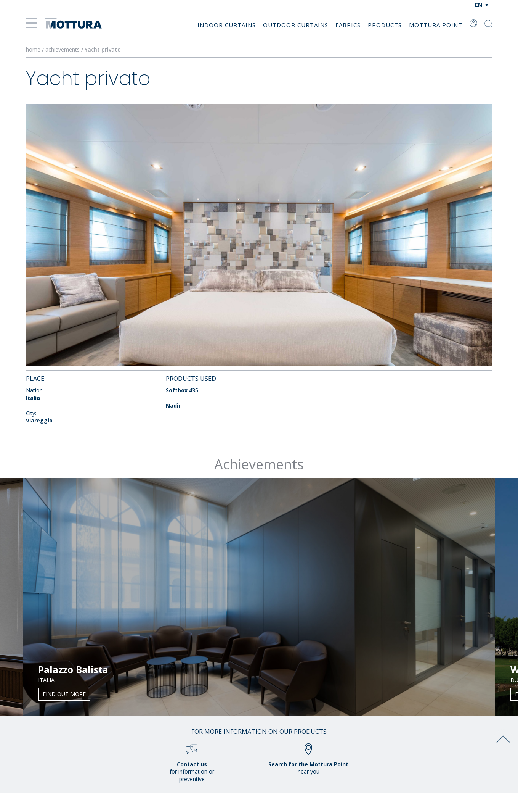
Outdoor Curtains (295, 25)
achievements (62, 49)
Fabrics (348, 25)
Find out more (64, 694)
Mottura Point (435, 25)
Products (385, 25)
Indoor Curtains (226, 25)
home (33, 49)
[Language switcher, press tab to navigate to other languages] (481, 5)
